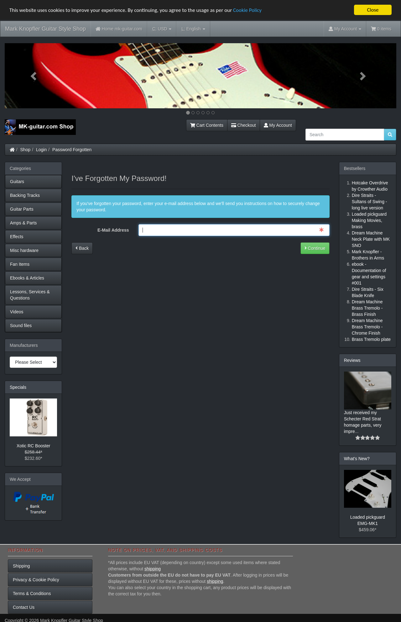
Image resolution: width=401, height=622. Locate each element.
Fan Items (19, 264)
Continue (315, 247)
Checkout (243, 125)
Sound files (21, 325)
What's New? (357, 458)
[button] (34, 75)
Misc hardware (24, 250)
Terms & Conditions (32, 593)
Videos (16, 311)
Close (372, 10)
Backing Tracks (25, 195)
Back (82, 247)
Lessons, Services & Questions (30, 295)
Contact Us (23, 607)
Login (41, 149)
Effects (16, 236)
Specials (18, 387)
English (193, 29)
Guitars (17, 181)
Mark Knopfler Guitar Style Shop (45, 29)
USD (161, 29)
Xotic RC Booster (33, 445)
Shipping (21, 565)
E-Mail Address (113, 229)
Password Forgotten (71, 149)
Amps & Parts (23, 222)
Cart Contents (206, 125)
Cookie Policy (247, 10)
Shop (25, 149)
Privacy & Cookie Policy (36, 579)
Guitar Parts (22, 209)
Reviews (352, 360)
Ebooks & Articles (27, 277)
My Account (278, 125)
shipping (152, 568)
